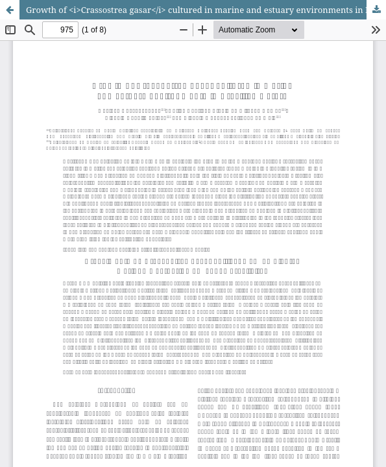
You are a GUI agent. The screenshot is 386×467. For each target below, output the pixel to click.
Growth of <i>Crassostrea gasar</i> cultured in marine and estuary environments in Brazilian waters (206, 10)
